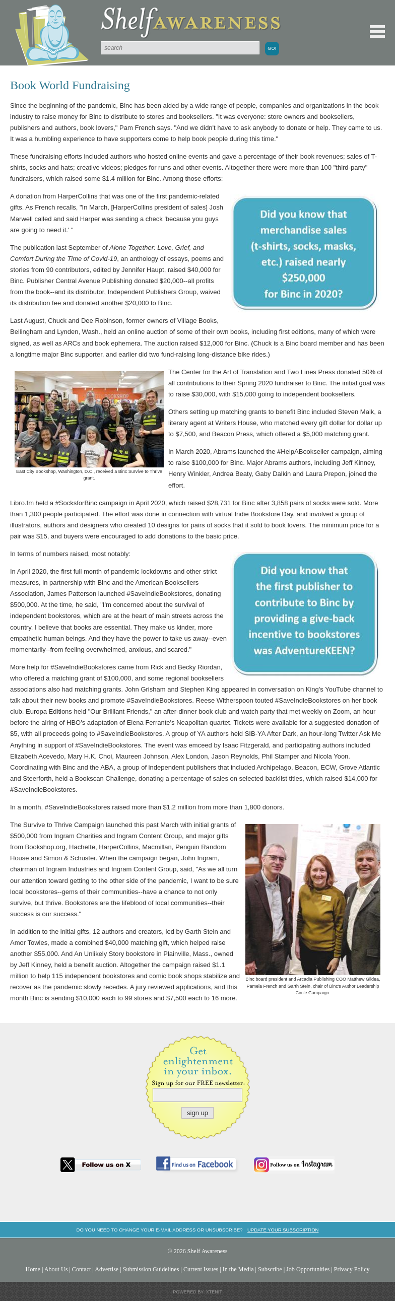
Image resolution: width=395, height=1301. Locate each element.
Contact (81, 1269)
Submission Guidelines (151, 1269)
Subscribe (270, 1269)
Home (32, 1269)
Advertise (106, 1269)
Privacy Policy (352, 1269)
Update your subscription (282, 1229)
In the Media (238, 1269)
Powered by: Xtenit (197, 1291)
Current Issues (200, 1269)
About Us (56, 1269)
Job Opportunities (308, 1269)
